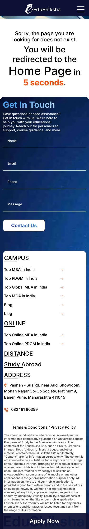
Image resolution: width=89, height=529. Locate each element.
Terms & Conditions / (31, 427)
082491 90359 (24, 409)
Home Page (40, 71)
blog (8, 313)
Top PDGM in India (20, 278)
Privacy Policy (63, 427)
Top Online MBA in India (25, 335)
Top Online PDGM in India (27, 343)
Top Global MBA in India (25, 287)
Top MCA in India (19, 296)
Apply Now (45, 521)
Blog (8, 304)
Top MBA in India (19, 269)
